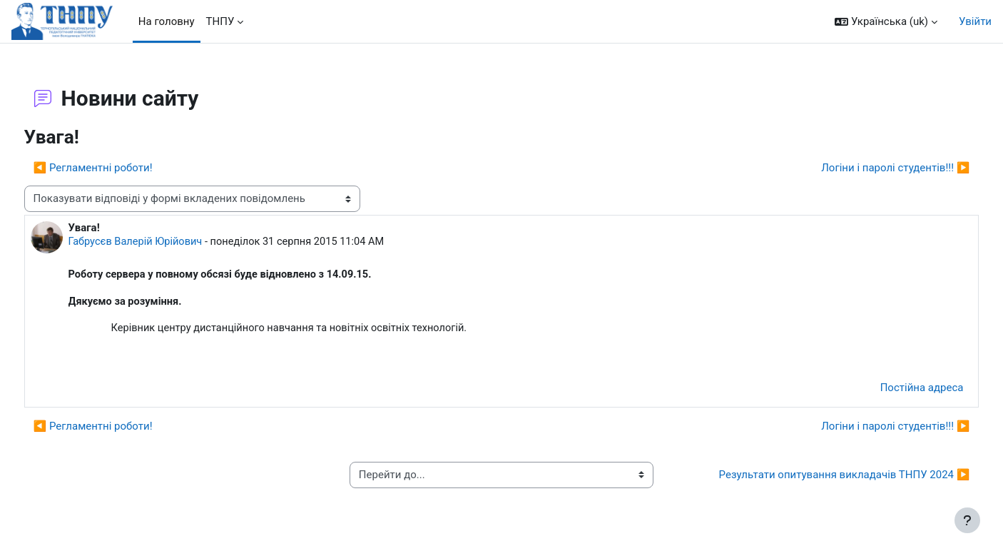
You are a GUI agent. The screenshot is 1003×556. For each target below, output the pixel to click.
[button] (886, 22)
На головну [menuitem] (166, 21)
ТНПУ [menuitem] (220, 21)
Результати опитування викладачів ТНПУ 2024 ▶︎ (817, 477)
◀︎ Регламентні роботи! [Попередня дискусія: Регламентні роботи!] (119, 167)
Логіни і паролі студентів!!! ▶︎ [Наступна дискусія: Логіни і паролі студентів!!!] (869, 167)
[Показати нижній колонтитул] (967, 520)
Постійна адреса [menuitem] (895, 390)
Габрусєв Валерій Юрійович (164, 242)
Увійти (975, 21)
